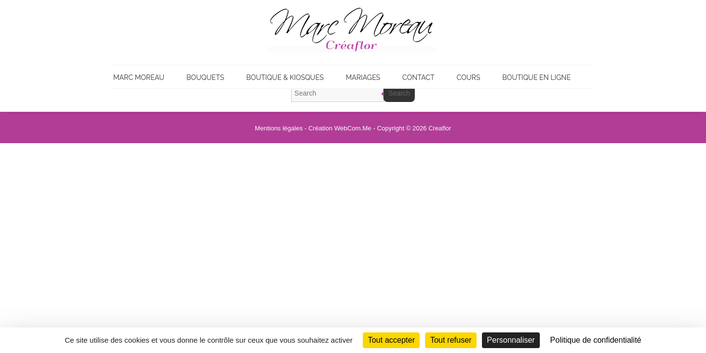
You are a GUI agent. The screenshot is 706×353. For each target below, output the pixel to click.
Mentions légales (279, 128)
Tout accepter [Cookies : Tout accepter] (391, 340)
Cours (468, 77)
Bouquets (205, 77)
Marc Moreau (138, 77)
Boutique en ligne (536, 77)
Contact (419, 77)
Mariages (363, 77)
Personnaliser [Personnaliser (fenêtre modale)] (511, 340)
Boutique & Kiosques (285, 77)
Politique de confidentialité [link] (595, 340)
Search (399, 93)
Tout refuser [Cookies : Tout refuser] (450, 340)
